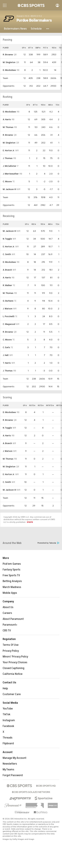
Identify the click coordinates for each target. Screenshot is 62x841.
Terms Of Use (11, 645)
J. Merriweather (11, 173)
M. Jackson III (9, 189)
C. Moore (7, 181)
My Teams (8, 769)
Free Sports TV (11, 575)
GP (24, 48)
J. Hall (6, 355)
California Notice (12, 674)
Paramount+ (10, 624)
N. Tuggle (7, 238)
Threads (7, 737)
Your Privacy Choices (15, 662)
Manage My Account (14, 758)
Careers (7, 613)
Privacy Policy (11, 650)
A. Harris (7, 119)
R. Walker (7, 285)
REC (34, 224)
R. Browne (8, 54)
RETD (40, 405)
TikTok (6, 714)
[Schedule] (36, 29)
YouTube (8, 708)
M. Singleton (9, 62)
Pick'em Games (12, 564)
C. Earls (6, 347)
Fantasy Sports (11, 569)
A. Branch (7, 269)
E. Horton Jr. (9, 150)
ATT (30, 48)
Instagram (9, 720)
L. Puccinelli (8, 316)
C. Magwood (9, 324)
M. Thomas (8, 127)
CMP (37, 48)
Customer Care (12, 694)
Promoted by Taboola (48, 543)
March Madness (12, 587)
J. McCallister (9, 166)
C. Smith (7, 254)
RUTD (32, 405)
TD (57, 105)
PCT (45, 48)
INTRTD (50, 405)
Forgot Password (13, 775)
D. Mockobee (9, 70)
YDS (54, 48)
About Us (8, 607)
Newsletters (10, 763)
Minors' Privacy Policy (15, 656)
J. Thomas (8, 158)
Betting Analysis (12, 581)
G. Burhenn (8, 300)
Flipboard (8, 743)
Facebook (8, 726)
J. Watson (7, 308)
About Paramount (13, 619)
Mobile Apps (10, 593)
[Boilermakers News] (15, 29)
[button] (48, 29)
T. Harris (7, 362)
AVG (50, 105)
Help (5, 688)
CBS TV (7, 630)
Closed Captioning (13, 668)
